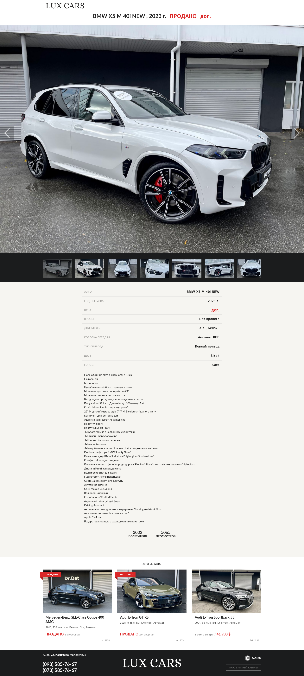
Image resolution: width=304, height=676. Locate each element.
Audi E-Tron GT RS (134, 617)
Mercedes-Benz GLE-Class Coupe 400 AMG (75, 619)
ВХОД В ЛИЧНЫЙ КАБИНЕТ (243, 667)
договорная (63, 635)
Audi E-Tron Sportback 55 (214, 617)
